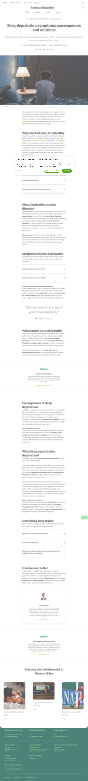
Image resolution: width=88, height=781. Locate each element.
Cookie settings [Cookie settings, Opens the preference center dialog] (21, 170)
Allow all (67, 170)
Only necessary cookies (52, 170)
